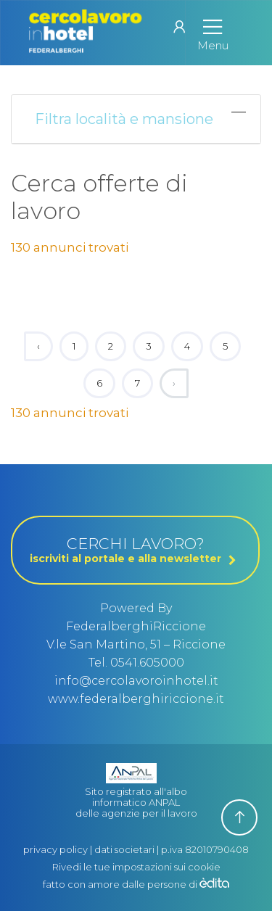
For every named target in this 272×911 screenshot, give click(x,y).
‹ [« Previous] (38, 346)
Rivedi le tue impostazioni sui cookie (136, 867)
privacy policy (55, 849)
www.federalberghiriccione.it (136, 699)
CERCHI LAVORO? (135, 550)
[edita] (214, 884)
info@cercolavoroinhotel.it (136, 681)
